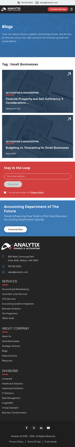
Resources (7, 360)
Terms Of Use (34, 441)
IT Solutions (8, 393)
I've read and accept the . (25, 192)
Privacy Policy (37, 192)
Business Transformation (14, 412)
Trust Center (51, 441)
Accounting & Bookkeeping (15, 289)
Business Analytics (11, 308)
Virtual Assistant (10, 407)
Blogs (4, 350)
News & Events (9, 355)
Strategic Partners (11, 346)
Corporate (7, 378)
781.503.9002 (27, 2)
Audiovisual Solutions (12, 388)
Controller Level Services (14, 294)
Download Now (15, 229)
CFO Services (9, 298)
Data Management (11, 398)
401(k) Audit (8, 318)
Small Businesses (10, 341)
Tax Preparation (10, 313)
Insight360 (7, 402)
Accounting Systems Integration (18, 303)
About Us (6, 336)
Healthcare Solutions (12, 383)
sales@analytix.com (49, 2)
